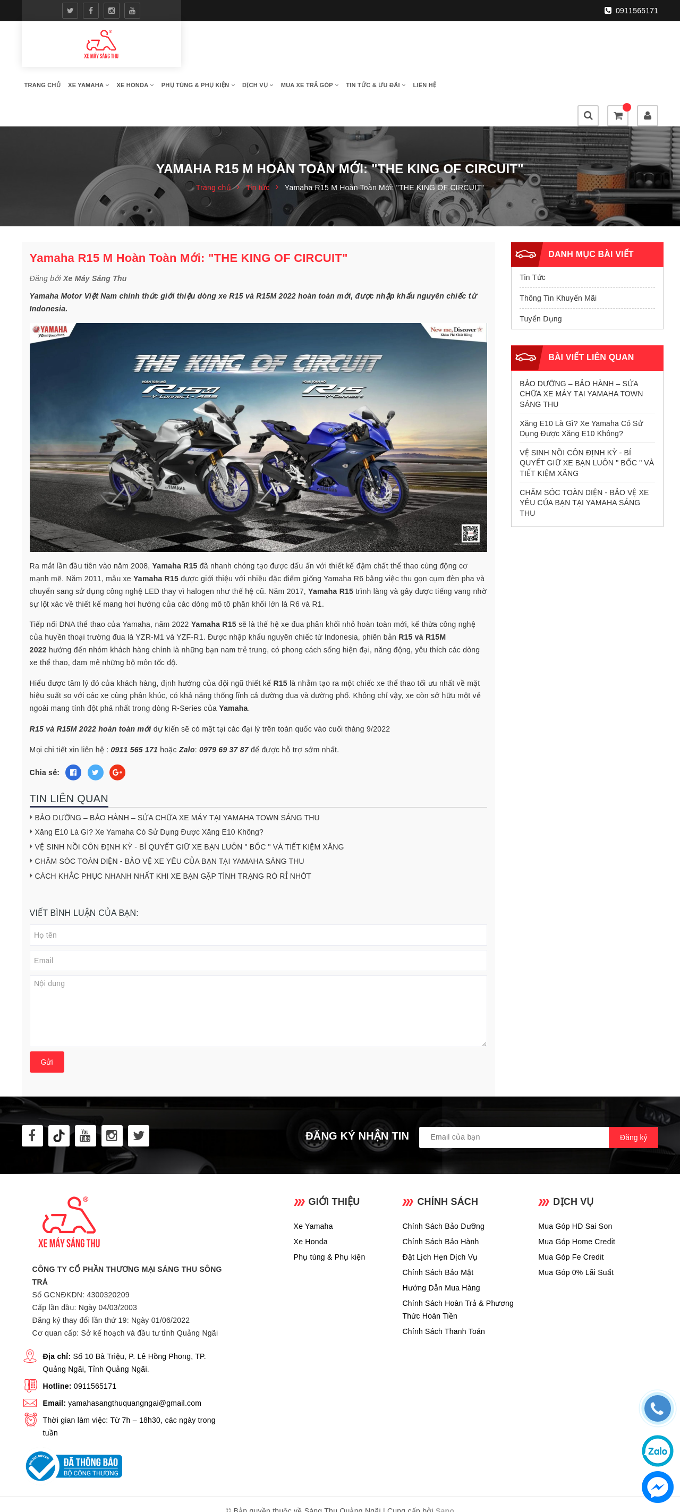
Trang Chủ (210, 57)
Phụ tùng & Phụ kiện (330, 1226)
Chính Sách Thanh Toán (443, 1300)
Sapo (445, 1480)
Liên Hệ (270, 83)
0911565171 (632, 10)
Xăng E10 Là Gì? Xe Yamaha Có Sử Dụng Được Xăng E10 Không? (149, 801)
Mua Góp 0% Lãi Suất (576, 1241)
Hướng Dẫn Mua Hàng (441, 1257)
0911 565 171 (134, 719)
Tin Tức (533, 247)
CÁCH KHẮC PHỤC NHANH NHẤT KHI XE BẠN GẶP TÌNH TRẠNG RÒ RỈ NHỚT (173, 846)
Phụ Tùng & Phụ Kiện (365, 57)
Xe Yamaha (255, 57)
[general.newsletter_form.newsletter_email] (538, 1107)
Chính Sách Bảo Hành (440, 1211)
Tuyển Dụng (541, 288)
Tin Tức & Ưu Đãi (221, 83)
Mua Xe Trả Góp (477, 57)
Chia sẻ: (45, 741)
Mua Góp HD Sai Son (575, 1195)
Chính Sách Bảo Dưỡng (443, 1195)
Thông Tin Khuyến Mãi (558, 268)
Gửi (47, 1031)
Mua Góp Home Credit (576, 1211)
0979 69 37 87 (224, 719)
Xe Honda (302, 57)
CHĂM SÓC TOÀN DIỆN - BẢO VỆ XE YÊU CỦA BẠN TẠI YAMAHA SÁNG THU (169, 831)
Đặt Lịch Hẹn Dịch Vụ (440, 1226)
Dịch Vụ (425, 57)
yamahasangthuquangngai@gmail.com (134, 1373)
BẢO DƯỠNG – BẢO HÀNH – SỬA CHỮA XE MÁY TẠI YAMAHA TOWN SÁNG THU (177, 787)
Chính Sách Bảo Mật (437, 1241)
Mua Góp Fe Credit (571, 1226)
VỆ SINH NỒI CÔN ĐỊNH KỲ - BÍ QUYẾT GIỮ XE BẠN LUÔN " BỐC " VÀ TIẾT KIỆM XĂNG (189, 816)
